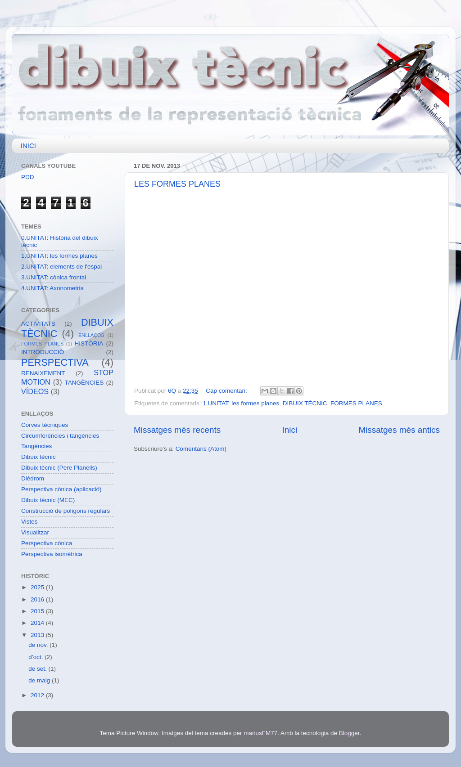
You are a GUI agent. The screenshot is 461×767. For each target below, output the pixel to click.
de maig (40, 680)
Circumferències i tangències (60, 435)
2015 (38, 611)
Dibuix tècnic (38, 456)
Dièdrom (32, 478)
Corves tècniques (44, 425)
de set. (38, 668)
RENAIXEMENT (43, 373)
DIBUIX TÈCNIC (305, 403)
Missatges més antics (399, 430)
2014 (38, 622)
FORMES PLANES (356, 403)
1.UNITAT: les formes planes (241, 403)
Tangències (36, 446)
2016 (38, 599)
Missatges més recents (177, 430)
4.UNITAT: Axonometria (52, 288)
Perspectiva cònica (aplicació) (61, 489)
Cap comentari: (227, 390)
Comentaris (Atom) (201, 448)
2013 (38, 635)
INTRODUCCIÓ (42, 352)
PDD (27, 177)
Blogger (349, 733)
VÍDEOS (35, 391)
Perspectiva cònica (46, 543)
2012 (38, 695)
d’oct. (36, 657)
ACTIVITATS (38, 323)
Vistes (29, 521)
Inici (290, 430)
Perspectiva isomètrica (51, 554)
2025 (38, 587)
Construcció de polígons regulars (65, 510)
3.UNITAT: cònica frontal (53, 277)
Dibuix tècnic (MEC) (48, 500)
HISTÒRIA (89, 343)
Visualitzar (35, 532)
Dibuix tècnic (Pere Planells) (59, 467)
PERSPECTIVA (55, 362)
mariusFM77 (260, 733)
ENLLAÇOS (91, 335)
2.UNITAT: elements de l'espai (61, 266)
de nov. (39, 644)
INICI (28, 145)
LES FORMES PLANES (177, 183)
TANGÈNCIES (84, 382)
